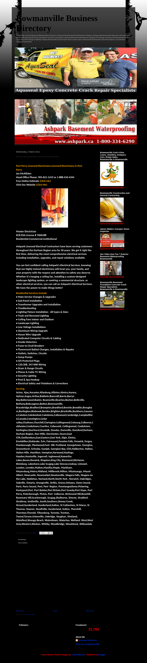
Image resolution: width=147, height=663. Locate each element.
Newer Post (20, 611)
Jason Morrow (78, 655)
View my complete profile (88, 644)
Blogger (102, 655)
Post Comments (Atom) (29, 614)
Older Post (90, 611)
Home (55, 611)
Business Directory (88, 640)
